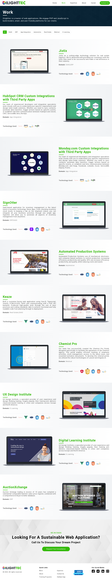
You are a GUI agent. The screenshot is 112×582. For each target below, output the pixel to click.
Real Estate (47, 32)
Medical (57, 32)
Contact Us (105, 3)
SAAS (10, 32)
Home (55, 3)
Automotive (37, 32)
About (84, 3)
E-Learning (66, 32)
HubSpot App (61, 577)
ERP (16, 32)
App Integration (26, 32)
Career (93, 3)
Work (63, 3)
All (5, 32)
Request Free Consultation (56, 549)
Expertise (73, 3)
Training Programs (45, 577)
